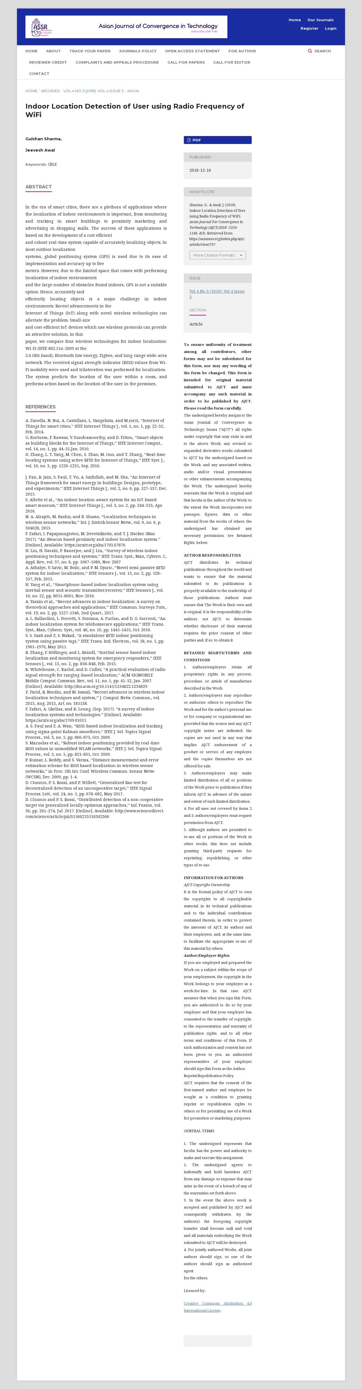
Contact (39, 73)
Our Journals (320, 20)
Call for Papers (186, 62)
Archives (50, 91)
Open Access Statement (192, 51)
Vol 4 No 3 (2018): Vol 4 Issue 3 (93, 91)
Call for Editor (231, 62)
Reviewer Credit (48, 62)
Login (331, 28)
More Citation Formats (214, 255)
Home (31, 51)
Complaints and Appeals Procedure (117, 62)
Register (309, 28)
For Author (242, 51)
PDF (196, 140)
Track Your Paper (90, 51)
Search (322, 51)
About (53, 51)
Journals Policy (137, 51)
